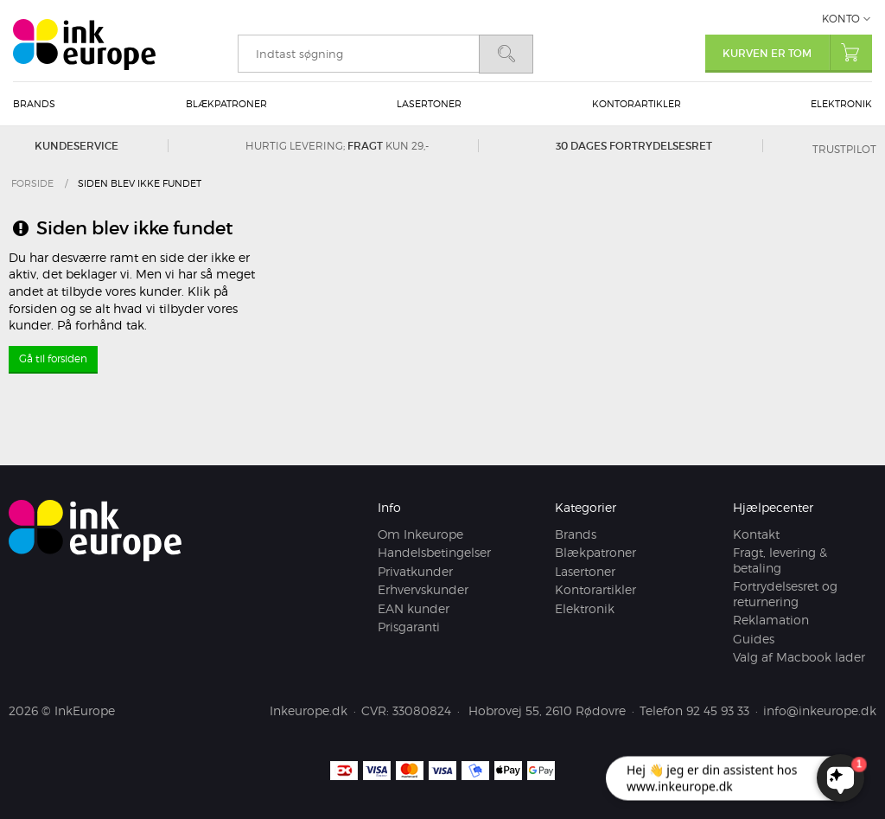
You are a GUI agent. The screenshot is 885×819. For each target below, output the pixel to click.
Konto (841, 18)
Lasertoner (429, 104)
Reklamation (771, 620)
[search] (358, 54)
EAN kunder (413, 608)
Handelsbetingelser (434, 553)
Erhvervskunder (423, 590)
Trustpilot (844, 149)
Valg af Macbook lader (799, 657)
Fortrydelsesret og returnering (785, 594)
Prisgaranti (409, 627)
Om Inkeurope (420, 534)
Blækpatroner (226, 104)
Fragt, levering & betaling (780, 561)
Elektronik (841, 104)
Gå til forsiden (53, 358)
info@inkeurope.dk (819, 710)
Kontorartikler (636, 104)
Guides (753, 638)
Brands (34, 104)
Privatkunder (415, 571)
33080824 (421, 710)
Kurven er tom (797, 52)
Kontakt (756, 534)
